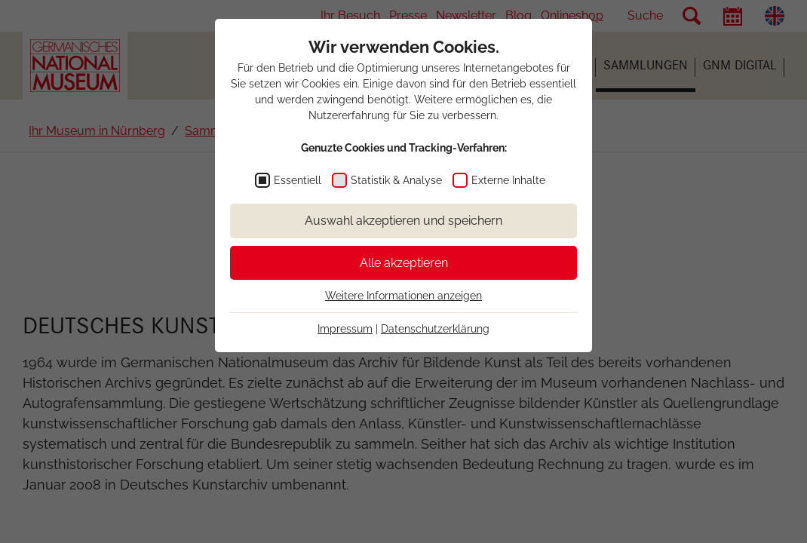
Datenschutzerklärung (435, 329)
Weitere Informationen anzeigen (403, 296)
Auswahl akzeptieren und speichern (403, 220)
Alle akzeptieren (404, 263)
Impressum (345, 329)
